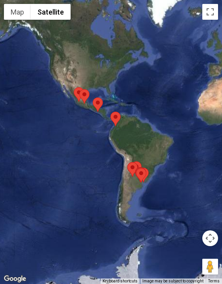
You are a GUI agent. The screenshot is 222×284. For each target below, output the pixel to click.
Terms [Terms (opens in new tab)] (214, 281)
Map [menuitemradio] (17, 12)
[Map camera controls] (210, 238)
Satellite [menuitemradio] (50, 12)
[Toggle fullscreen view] (210, 12)
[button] (115, 119)
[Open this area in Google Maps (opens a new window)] (15, 279)
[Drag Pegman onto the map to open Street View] (210, 267)
